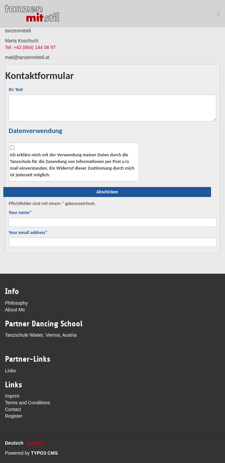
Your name (20, 212)
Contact (13, 409)
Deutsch (14, 443)
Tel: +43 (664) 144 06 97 (30, 47)
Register (13, 416)
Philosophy (16, 303)
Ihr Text (16, 89)
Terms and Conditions (27, 402)
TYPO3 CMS (44, 453)
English (35, 443)
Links (10, 370)
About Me (15, 309)
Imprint (12, 396)
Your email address (28, 232)
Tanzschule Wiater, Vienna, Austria (41, 335)
